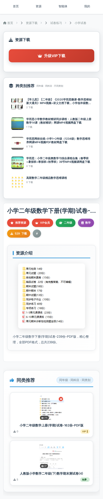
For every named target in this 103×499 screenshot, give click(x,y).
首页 (16, 6)
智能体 (63, 6)
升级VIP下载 (51, 56)
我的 (87, 6)
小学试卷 (80, 23)
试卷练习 (56, 23)
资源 (38, 6)
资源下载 (32, 23)
